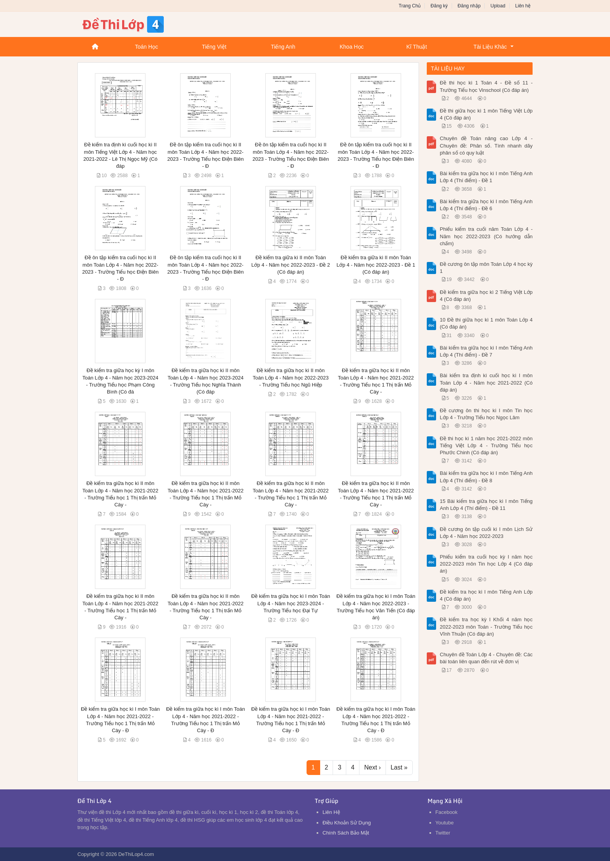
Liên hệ (523, 6)
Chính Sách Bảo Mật (346, 833)
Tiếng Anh (283, 47)
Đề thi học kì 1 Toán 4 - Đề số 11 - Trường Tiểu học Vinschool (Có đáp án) (486, 86)
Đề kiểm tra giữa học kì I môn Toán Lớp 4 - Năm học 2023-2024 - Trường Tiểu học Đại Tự (290, 603)
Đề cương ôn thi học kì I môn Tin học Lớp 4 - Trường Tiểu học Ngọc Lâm (486, 414)
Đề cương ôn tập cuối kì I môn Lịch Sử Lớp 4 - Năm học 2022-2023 (486, 532)
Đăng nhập (468, 6)
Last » (399, 767)
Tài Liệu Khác (490, 47)
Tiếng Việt (214, 47)
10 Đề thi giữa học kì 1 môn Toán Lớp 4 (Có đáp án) (486, 323)
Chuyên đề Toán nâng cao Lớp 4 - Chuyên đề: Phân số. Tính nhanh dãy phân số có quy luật (486, 145)
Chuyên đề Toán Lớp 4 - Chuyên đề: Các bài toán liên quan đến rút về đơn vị (486, 658)
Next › (372, 767)
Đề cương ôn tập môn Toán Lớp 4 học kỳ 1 (486, 267)
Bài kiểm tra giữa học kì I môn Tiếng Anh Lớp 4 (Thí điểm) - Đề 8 (486, 476)
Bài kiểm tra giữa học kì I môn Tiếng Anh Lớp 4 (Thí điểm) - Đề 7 (486, 351)
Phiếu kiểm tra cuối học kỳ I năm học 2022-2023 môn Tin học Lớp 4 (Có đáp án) (486, 564)
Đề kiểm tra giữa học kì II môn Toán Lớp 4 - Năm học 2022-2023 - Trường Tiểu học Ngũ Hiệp (291, 377)
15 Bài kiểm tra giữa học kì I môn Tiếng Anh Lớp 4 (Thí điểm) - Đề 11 (486, 504)
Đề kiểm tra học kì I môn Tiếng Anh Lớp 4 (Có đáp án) (486, 595)
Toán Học (146, 47)
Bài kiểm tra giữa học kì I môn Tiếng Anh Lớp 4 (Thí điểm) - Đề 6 (486, 205)
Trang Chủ (410, 6)
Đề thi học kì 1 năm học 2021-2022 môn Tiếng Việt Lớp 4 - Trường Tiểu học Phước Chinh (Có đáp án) (486, 445)
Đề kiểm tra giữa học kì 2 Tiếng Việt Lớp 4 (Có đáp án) (486, 295)
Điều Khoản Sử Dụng (347, 823)
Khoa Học (352, 47)
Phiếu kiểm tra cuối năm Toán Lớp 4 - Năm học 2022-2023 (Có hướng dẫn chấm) (486, 236)
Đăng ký (439, 6)
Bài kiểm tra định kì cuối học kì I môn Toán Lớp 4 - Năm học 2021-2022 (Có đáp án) (486, 382)
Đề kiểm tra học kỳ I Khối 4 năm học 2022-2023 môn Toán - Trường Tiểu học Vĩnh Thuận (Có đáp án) (486, 626)
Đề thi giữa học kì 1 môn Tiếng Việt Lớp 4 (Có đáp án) (486, 114)
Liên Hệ (331, 812)
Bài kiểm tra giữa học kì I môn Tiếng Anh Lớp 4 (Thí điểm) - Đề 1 (486, 176)
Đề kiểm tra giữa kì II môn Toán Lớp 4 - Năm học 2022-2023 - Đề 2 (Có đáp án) (290, 264)
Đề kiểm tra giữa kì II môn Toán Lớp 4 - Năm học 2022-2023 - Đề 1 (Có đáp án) (376, 264)
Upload (498, 6)
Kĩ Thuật (416, 47)
